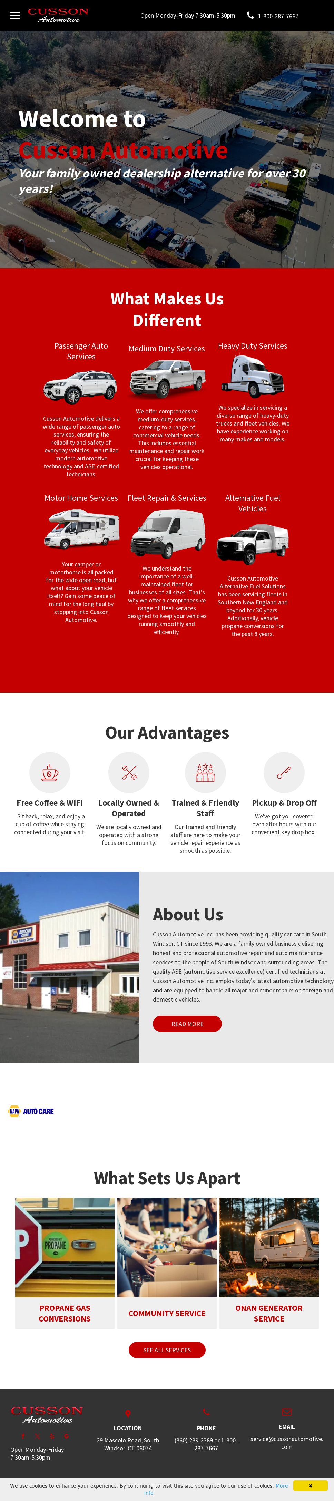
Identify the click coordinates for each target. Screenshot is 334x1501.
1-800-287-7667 (216, 1444)
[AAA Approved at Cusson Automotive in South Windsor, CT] (194, 1087)
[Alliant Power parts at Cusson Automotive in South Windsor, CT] (85, 1087)
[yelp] (52, 1437)
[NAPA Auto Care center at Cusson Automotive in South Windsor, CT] (31, 1111)
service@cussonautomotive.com (286, 1443)
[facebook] (23, 1437)
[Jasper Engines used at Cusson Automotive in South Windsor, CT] (85, 1111)
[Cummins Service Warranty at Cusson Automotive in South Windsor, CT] (249, 1111)
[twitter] (37, 1437)
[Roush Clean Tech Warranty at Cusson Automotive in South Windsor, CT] (140, 1111)
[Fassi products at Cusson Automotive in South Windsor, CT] (303, 1111)
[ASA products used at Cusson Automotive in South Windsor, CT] (249, 1087)
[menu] (15, 16)
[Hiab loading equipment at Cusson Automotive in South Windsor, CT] (194, 1111)
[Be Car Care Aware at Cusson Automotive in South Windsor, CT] (303, 1087)
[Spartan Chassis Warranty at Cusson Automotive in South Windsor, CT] (140, 1087)
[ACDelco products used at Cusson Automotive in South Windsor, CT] (31, 1087)
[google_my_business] (66, 1437)
